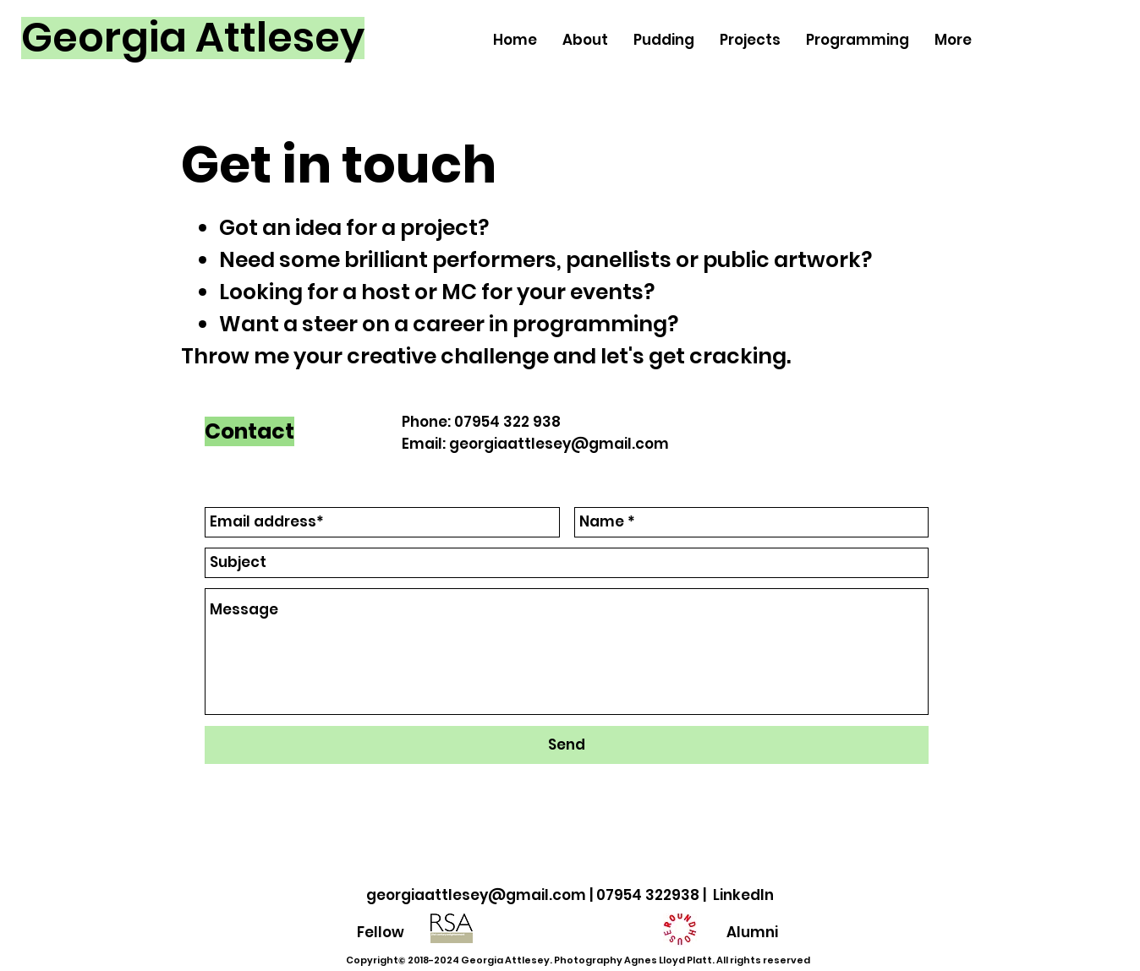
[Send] (567, 745)
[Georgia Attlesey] (192, 38)
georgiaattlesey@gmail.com (559, 444)
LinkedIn (743, 895)
